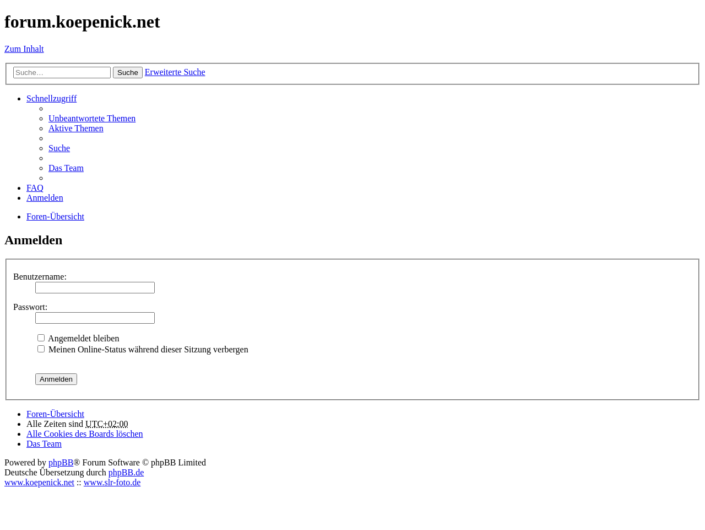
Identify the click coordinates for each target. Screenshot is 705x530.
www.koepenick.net (39, 482)
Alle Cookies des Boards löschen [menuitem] (84, 433)
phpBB (60, 462)
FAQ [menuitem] (35, 187)
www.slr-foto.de (112, 482)
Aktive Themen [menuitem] (76, 128)
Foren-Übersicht (55, 414)
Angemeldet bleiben (78, 338)
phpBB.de (126, 472)
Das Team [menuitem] (66, 168)
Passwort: (30, 307)
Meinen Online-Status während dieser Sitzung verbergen (142, 349)
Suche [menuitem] (59, 148)
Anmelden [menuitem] (44, 197)
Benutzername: (40, 276)
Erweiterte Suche (175, 72)
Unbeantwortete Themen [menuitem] (91, 118)
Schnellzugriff (51, 98)
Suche (127, 72)
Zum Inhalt (24, 48)
